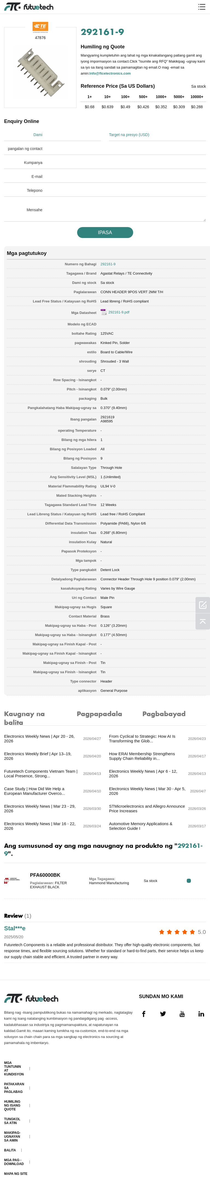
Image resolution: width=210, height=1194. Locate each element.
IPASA (105, 232)
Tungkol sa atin (12, 1121)
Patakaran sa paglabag (14, 1088)
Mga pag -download (14, 1162)
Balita (10, 1150)
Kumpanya (33, 162)
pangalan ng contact (25, 148)
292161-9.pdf (119, 312)
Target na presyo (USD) (129, 135)
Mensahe (34, 210)
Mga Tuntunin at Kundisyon (14, 1068)
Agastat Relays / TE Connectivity (126, 273)
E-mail (36, 176)
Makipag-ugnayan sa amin (12, 1136)
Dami (37, 135)
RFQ (189, 881)
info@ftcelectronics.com (110, 73)
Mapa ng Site (15, 1174)
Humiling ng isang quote (12, 1105)
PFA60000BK (45, 875)
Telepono (34, 190)
